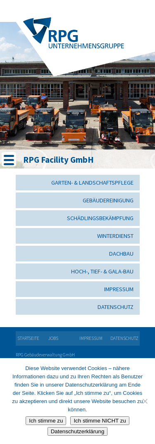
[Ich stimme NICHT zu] (145, 401)
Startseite (28, 338)
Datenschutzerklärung (78, 431)
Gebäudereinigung (108, 200)
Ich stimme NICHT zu (100, 421)
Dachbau (121, 253)
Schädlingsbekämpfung (100, 218)
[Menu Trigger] (9, 159)
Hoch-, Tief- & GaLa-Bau (102, 271)
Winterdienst (115, 236)
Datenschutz (116, 307)
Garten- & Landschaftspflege (92, 182)
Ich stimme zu (46, 421)
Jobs (53, 338)
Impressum (119, 289)
